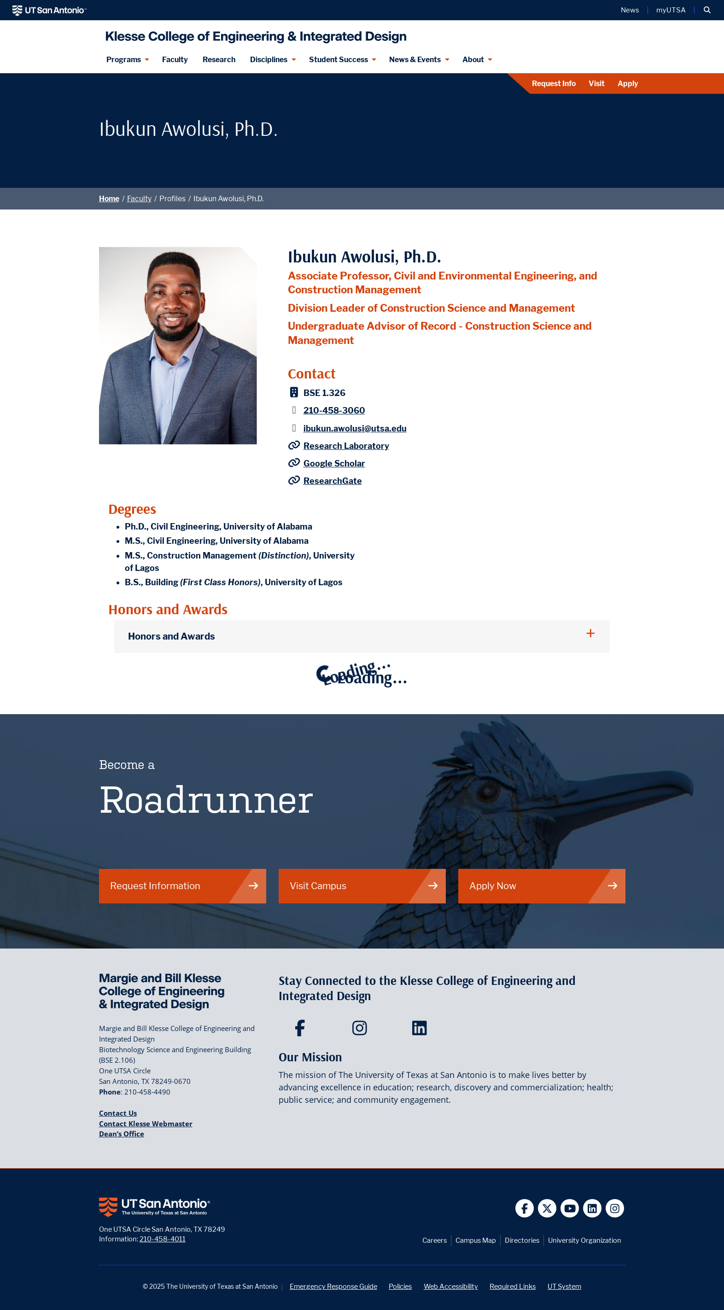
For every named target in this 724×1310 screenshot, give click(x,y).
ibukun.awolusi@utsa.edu (355, 428)
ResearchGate (333, 481)
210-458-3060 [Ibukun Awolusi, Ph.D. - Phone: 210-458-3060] (334, 410)
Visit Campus (364, 885)
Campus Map (475, 1240)
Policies (400, 1286)
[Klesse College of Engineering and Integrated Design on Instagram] (361, 1030)
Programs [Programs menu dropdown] (123, 59)
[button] (707, 10)
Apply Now (544, 885)
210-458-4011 (163, 1239)
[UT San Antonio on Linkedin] (592, 1208)
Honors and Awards (171, 636)
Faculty (139, 198)
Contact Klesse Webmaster (146, 1123)
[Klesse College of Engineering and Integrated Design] (254, 33)
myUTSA (671, 10)
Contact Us (118, 1113)
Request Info (554, 83)
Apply (628, 83)
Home (109, 198)
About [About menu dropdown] (473, 59)
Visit (597, 83)
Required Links (513, 1286)
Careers (434, 1240)
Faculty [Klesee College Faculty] (175, 59)
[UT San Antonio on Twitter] (547, 1208)
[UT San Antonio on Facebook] (524, 1208)
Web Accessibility (451, 1286)
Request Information (184, 885)
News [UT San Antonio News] (630, 10)
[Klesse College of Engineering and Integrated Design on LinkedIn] (421, 1030)
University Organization (584, 1240)
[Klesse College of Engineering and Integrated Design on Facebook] (302, 1030)
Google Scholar (334, 463)
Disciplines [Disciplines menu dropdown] (268, 59)
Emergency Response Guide (333, 1286)
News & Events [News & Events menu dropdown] (415, 59)
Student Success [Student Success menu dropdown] (338, 59)
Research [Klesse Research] (219, 59)
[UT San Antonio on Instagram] (615, 1208)
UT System (564, 1286)
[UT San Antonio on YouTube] (570, 1208)
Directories (522, 1240)
